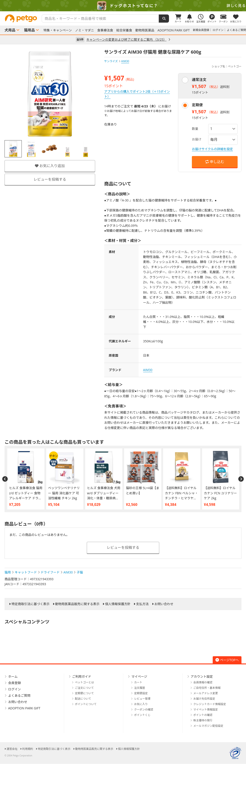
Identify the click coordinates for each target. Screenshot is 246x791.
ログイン (218, 30)
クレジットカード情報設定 (209, 704)
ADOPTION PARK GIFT (173, 30)
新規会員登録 (201, 30)
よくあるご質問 (236, 30)
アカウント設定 (202, 676)
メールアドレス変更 (205, 693)
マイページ (139, 676)
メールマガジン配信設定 (208, 726)
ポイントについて (86, 704)
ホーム (13, 676)
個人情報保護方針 (117, 604)
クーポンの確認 (143, 709)
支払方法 (142, 604)
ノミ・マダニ (84, 30)
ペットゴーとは (84, 682)
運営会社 (12, 749)
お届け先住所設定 (204, 699)
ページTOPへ (227, 660)
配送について (83, 699)
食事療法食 (105, 30)
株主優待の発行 (202, 720)
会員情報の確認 (202, 682)
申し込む (214, 161)
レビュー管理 (142, 699)
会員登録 (14, 683)
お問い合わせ (163, 604)
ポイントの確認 (202, 715)
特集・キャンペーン (57, 30)
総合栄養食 (124, 30)
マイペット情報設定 (205, 709)
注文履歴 (139, 688)
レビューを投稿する (50, 179)
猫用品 (29, 30)
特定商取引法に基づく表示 (31, 604)
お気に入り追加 (50, 165)
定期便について (84, 693)
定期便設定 (141, 693)
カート (138, 682)
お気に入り (141, 704)
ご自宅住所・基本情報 (207, 688)
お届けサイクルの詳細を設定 (212, 149)
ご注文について (84, 688)
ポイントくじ (142, 715)
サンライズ (111, 61)
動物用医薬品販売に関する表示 (77, 604)
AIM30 (147, 370)
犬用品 (10, 30)
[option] (123, 5)
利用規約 (27, 749)
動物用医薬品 (144, 30)
